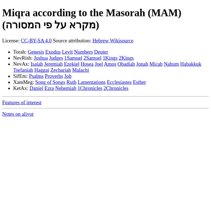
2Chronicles (116, 88)
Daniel (36, 88)
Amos (110, 64)
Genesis (36, 52)
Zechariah (60, 70)
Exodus (53, 52)
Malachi (80, 70)
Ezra (49, 88)
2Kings (126, 58)
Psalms (36, 76)
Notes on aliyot (18, 114)
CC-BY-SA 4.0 (36, 40)
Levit (67, 52)
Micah (156, 64)
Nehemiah (65, 88)
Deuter (101, 52)
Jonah (142, 64)
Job (67, 76)
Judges (56, 58)
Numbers (83, 52)
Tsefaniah (23, 70)
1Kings (110, 58)
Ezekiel (71, 64)
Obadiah (126, 64)
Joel (99, 64)
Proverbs (54, 76)
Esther (139, 82)
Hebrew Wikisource (113, 40)
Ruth (71, 82)
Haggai (41, 70)
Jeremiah (53, 64)
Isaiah (37, 64)
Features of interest (21, 102)
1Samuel (73, 58)
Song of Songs (50, 82)
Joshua (41, 58)
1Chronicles (89, 88)
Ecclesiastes (119, 82)
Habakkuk (190, 64)
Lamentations (92, 82)
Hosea (87, 64)
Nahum (171, 64)
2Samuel (92, 58)
